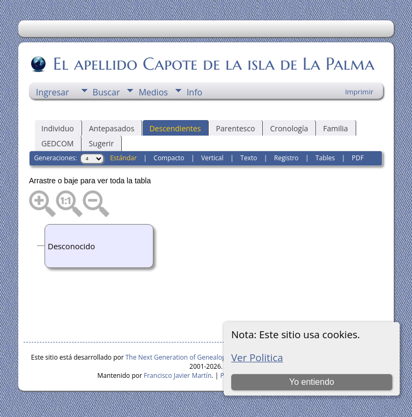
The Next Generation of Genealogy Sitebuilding (196, 357)
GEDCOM (57, 143)
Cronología (289, 128)
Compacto (168, 157)
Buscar (106, 92)
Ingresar (52, 92)
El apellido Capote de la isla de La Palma (213, 64)
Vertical (212, 157)
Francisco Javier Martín (177, 375)
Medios (152, 92)
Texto (248, 157)
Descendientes (175, 128)
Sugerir (101, 143)
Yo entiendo (311, 381)
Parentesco (235, 128)
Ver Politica (257, 357)
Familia (335, 128)
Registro (286, 157)
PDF (358, 157)
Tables (325, 157)
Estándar (123, 157)
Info (194, 92)
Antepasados (112, 128)
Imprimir (359, 91)
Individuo (57, 128)
